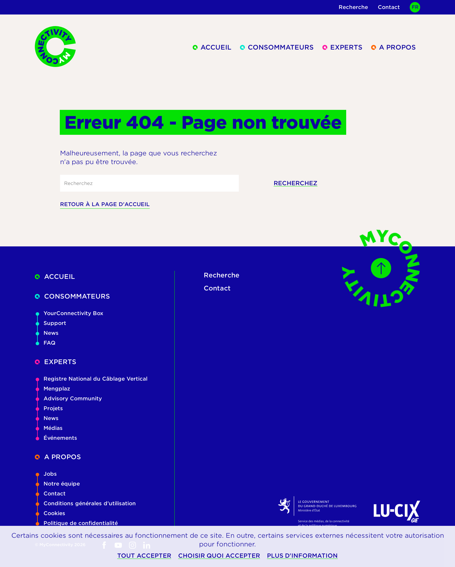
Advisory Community (69, 398)
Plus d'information (302, 556)
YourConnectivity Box (69, 313)
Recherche (353, 7)
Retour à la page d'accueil (105, 204)
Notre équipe (58, 484)
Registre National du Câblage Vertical (91, 379)
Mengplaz (53, 389)
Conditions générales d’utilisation (86, 503)
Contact (389, 7)
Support (51, 323)
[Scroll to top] (381, 268)
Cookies (50, 513)
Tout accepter (144, 556)
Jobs (46, 474)
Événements (56, 438)
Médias (49, 428)
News (47, 333)
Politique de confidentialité (77, 523)
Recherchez (295, 183)
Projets (49, 408)
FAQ (45, 343)
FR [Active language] (415, 7)
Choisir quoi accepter (219, 556)
